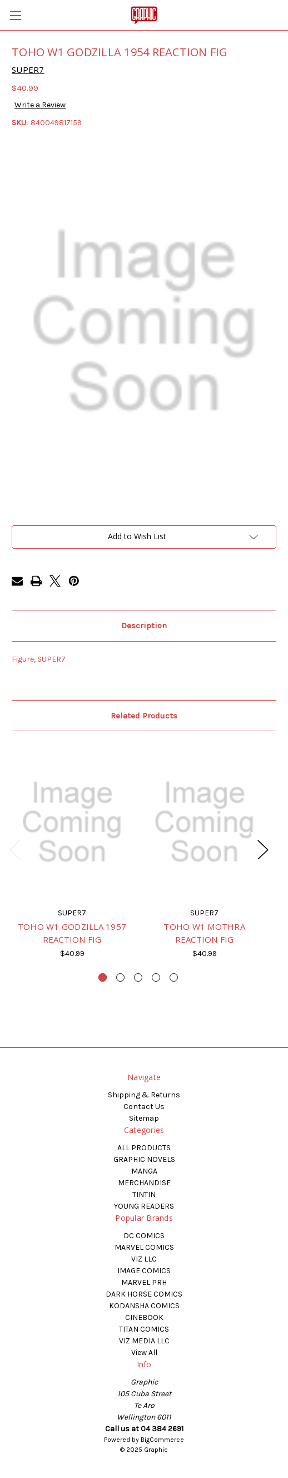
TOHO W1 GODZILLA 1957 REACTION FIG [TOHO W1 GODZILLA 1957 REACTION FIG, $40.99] (72, 933)
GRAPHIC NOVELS (144, 1159)
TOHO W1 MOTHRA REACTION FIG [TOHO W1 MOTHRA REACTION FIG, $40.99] (204, 933)
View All (144, 1352)
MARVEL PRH (144, 1282)
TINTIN (144, 1194)
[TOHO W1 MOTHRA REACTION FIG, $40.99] (204, 822)
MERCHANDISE (144, 1183)
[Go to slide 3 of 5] (138, 977)
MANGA (144, 1171)
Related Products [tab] (144, 716)
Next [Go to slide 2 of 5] (262, 849)
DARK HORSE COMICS (144, 1294)
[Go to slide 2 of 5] (120, 977)
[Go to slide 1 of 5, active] (102, 977)
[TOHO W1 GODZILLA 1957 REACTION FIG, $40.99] (72, 822)
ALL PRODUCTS (144, 1147)
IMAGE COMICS (144, 1270)
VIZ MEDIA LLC (144, 1341)
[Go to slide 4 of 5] (156, 977)
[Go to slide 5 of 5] (174, 977)
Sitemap (144, 1118)
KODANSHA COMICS (144, 1306)
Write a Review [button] (40, 105)
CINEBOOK (144, 1317)
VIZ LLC (144, 1259)
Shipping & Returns (144, 1095)
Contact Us (144, 1106)
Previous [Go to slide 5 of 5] (14, 849)
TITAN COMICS (144, 1329)
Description (144, 625)
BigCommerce (162, 1439)
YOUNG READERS (144, 1206)
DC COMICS (144, 1235)
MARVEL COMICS (144, 1247)
